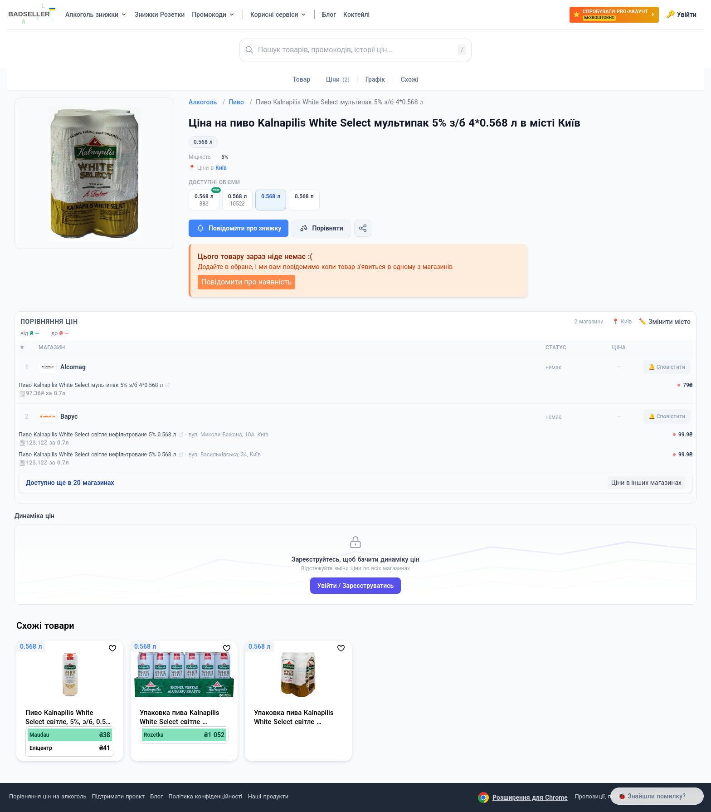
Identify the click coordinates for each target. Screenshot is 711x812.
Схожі (410, 79)
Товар (301, 79)
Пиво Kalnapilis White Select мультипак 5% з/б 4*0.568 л (91, 385)
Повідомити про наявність (246, 282)
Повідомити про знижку (238, 228)
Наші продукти (268, 796)
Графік (375, 79)
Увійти (681, 14)
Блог (156, 796)
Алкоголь (207, 102)
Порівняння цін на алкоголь (47, 796)
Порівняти (321, 228)
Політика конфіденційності (206, 796)
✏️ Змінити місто (665, 321)
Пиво (240, 102)
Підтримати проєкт (118, 796)
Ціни (338, 79)
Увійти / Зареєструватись (355, 585)
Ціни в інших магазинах (646, 482)
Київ (221, 168)
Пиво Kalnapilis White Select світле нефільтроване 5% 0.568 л (97, 434)
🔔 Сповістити (666, 367)
